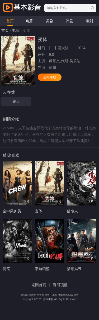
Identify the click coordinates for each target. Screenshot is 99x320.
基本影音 (48, 299)
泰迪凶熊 (42, 269)
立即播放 (49, 77)
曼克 (6, 269)
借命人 (72, 211)
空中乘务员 (12, 211)
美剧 (49, 21)
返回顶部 (60, 285)
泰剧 (89, 21)
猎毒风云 (74, 269)
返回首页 (38, 285)
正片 (16, 101)
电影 (30, 21)
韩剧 (69, 21)
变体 (38, 211)
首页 (10, 21)
